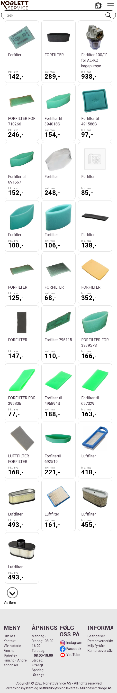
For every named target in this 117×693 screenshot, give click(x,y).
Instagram (74, 643)
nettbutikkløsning (52, 688)
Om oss (9, 636)
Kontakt (10, 641)
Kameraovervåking (102, 651)
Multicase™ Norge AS (96, 688)
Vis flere (10, 603)
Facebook (73, 649)
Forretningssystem (19, 688)
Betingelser (96, 636)
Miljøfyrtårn (96, 646)
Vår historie (12, 646)
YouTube (73, 655)
